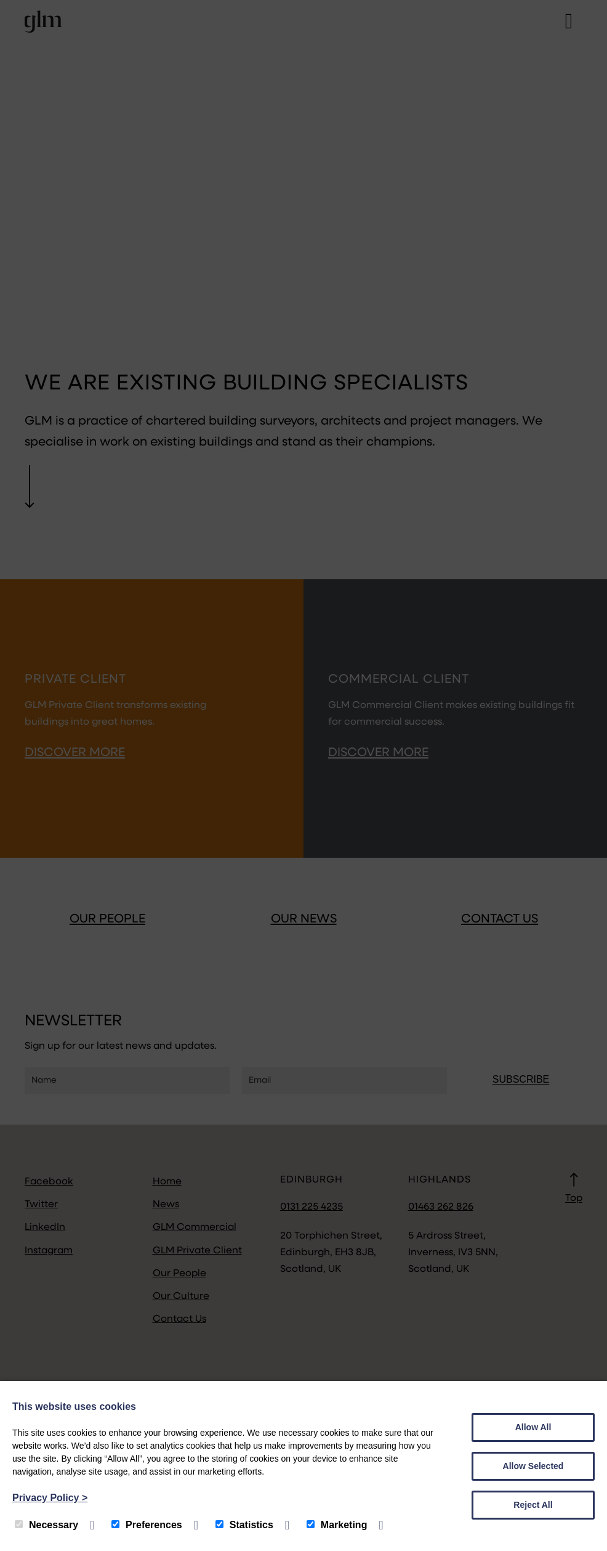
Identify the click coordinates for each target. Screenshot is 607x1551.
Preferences (146, 1525)
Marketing (337, 1525)
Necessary (46, 1525)
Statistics (244, 1525)
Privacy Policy (49, 1497)
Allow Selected (533, 1466)
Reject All (532, 1505)
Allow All (533, 1427)
